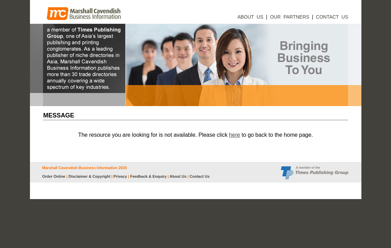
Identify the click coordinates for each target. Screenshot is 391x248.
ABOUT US (250, 17)
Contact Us (200, 176)
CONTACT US (332, 17)
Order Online (53, 176)
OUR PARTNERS (289, 17)
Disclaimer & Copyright (89, 176)
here (234, 135)
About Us (178, 176)
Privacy (120, 176)
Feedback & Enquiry (148, 176)
